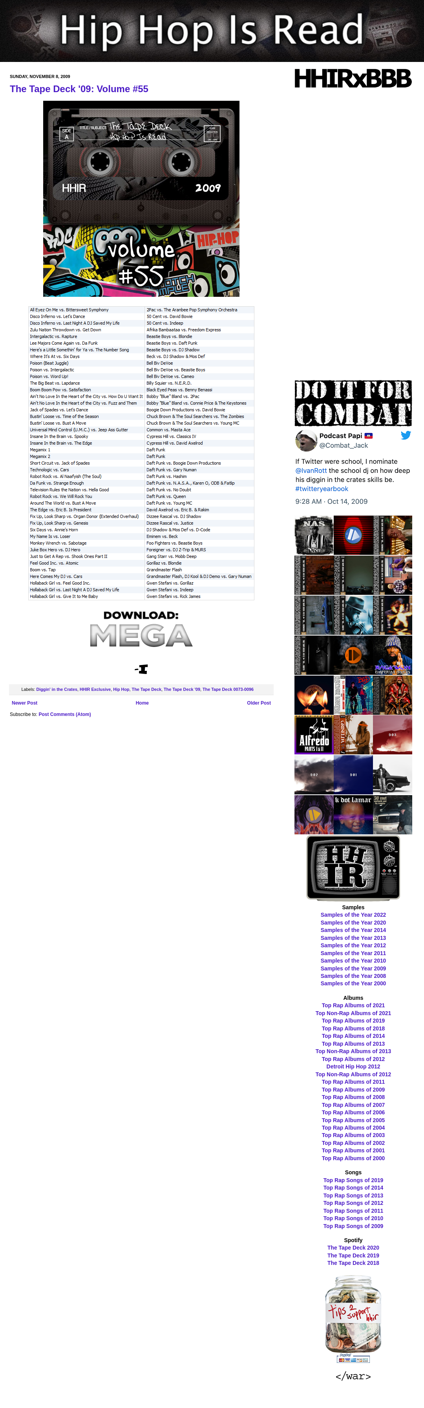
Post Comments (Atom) (64, 714)
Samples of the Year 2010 (353, 960)
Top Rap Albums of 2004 (353, 1128)
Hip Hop (121, 689)
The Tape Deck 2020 (353, 1247)
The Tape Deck (146, 689)
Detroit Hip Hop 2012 (353, 1066)
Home (142, 703)
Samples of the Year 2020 (353, 922)
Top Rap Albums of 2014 (353, 1036)
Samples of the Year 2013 (353, 938)
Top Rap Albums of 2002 (353, 1143)
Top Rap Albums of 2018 (353, 1028)
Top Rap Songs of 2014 (353, 1188)
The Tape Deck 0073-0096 (228, 689)
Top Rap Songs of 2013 (353, 1195)
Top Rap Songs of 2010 (353, 1218)
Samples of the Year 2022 (353, 915)
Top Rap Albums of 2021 (353, 1005)
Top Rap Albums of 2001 (353, 1150)
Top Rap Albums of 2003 (353, 1135)
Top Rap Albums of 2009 (353, 1089)
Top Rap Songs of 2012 (353, 1203)
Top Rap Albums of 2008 (353, 1097)
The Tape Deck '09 (182, 689)
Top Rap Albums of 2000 (353, 1158)
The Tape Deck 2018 (353, 1263)
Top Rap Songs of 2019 (353, 1180)
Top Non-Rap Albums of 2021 (353, 1013)
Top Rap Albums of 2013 (353, 1044)
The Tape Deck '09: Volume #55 (79, 89)
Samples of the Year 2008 (353, 976)
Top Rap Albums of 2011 (353, 1082)
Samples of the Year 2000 (353, 983)
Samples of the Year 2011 (353, 953)
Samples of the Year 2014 (353, 930)
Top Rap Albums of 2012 (353, 1059)
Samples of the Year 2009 (353, 968)
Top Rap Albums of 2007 (353, 1105)
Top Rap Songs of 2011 (353, 1211)
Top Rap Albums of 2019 (353, 1020)
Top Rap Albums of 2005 (353, 1120)
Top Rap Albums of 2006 (353, 1112)
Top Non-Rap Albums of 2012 (353, 1074)
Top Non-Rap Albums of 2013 (353, 1051)
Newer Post (24, 703)
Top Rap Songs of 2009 (353, 1226)
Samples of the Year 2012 (353, 945)
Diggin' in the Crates (56, 689)
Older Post (259, 703)
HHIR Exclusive (95, 689)
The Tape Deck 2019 (353, 1255)
